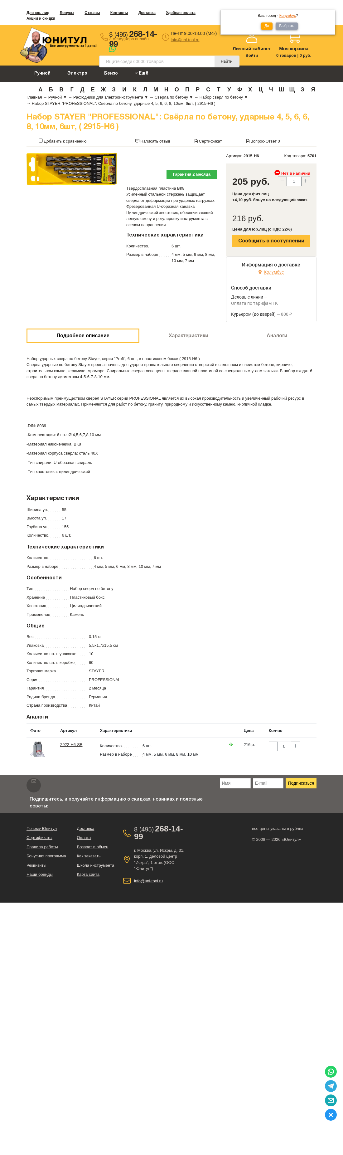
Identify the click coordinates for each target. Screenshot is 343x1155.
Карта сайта (88, 874)
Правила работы (42, 847)
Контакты (119, 13)
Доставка (147, 13)
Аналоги (277, 335)
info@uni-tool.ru (185, 39)
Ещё (141, 73)
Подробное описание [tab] (83, 335)
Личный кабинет (252, 48)
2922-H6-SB (71, 744)
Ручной (42, 73)
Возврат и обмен (92, 847)
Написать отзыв (155, 141)
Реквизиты (36, 865)
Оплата (84, 837)
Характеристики (188, 335)
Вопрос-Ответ (265, 141)
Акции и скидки (41, 18)
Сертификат (210, 141)
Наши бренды (40, 874)
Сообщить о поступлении (271, 241)
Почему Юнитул (42, 828)
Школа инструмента (95, 865)
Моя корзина (293, 48)
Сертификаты (39, 837)
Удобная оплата (181, 13)
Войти (252, 55)
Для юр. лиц (38, 13)
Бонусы (67, 13)
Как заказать (88, 856)
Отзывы (92, 13)
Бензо (111, 73)
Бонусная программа (46, 856)
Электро (77, 73)
